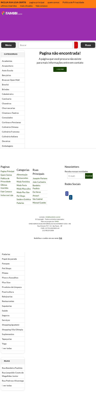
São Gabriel (38, 199)
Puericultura (8, 292)
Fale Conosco (6, 192)
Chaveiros (6, 103)
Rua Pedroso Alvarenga (13, 380)
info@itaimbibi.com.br (52, 217)
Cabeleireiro (7, 94)
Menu (8, 45)
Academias (7, 61)
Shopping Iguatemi (10, 324)
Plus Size (6, 282)
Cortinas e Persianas (11, 122)
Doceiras (6, 141)
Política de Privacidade (73, 2)
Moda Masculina (24, 189)
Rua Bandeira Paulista (12, 368)
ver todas (7, 348)
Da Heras (37, 192)
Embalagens (7, 146)
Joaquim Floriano (40, 178)
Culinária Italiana (10, 136)
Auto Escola (7, 70)
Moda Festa (22, 185)
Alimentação (22, 175)
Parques (6, 263)
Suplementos (8, 334)
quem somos (53, 2)
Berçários (6, 75)
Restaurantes (8, 301)
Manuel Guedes (39, 203)
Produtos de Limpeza (12, 287)
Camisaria (6, 99)
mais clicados (26, 6)
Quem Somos (6, 175)
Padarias (6, 254)
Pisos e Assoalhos (10, 277)
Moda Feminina (23, 182)
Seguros (5, 315)
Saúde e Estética (24, 199)
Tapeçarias (7, 339)
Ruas (88, 45)
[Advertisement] (42, 25)
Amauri (36, 196)
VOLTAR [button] (60, 69)
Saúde (5, 310)
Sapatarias (7, 306)
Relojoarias (7, 296)
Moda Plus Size (23, 192)
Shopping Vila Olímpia (12, 329)
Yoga (4, 343)
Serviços (6, 320)
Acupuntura (7, 66)
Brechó (5, 84)
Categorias (11, 54)
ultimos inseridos (9, 6)
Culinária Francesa (10, 131)
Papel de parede (9, 259)
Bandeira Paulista (36, 187)
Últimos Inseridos (4, 186)
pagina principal (36, 2)
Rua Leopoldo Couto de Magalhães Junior (13, 374)
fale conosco (41, 6)
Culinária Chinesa (10, 127)
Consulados (7, 117)
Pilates (5, 273)
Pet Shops (6, 268)
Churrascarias (8, 108)
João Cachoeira (39, 182)
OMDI (57, 221)
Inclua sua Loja (7, 195)
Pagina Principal (7, 171)
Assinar (89, 176)
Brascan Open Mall (11, 80)
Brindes (5, 89)
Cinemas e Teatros (10, 113)
